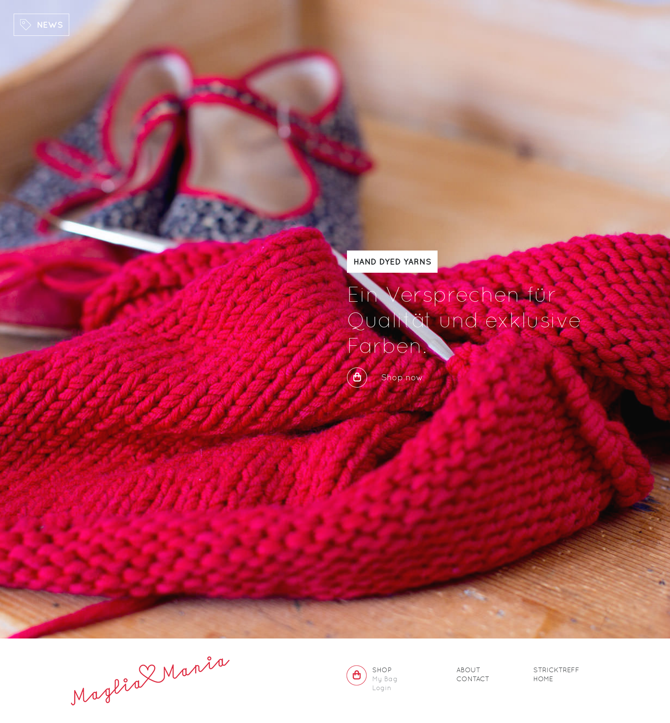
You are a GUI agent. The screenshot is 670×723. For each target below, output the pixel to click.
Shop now (402, 377)
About (468, 670)
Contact (472, 679)
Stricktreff (556, 670)
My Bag (385, 679)
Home (543, 679)
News (50, 24)
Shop (381, 670)
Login (381, 688)
